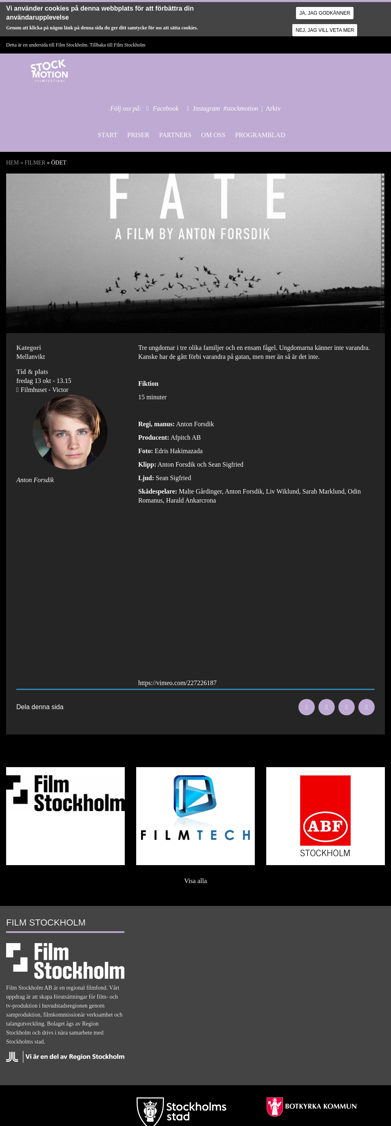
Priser (138, 134)
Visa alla (195, 880)
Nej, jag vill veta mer (325, 30)
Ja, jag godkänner (324, 13)
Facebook (166, 108)
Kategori (28, 347)
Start (107, 134)
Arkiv (273, 108)
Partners (175, 134)
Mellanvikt (30, 356)
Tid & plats (32, 371)
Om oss (213, 134)
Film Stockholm (130, 45)
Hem (12, 163)
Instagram (206, 108)
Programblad (260, 134)
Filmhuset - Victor (44, 389)
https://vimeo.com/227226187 (177, 682)
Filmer (34, 163)
